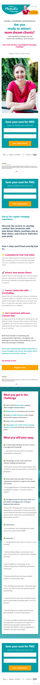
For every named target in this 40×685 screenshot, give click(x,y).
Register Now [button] (20, 367)
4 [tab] (24, 171)
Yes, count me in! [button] (20, 143)
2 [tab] (19, 171)
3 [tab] (21, 171)
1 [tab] (16, 171)
